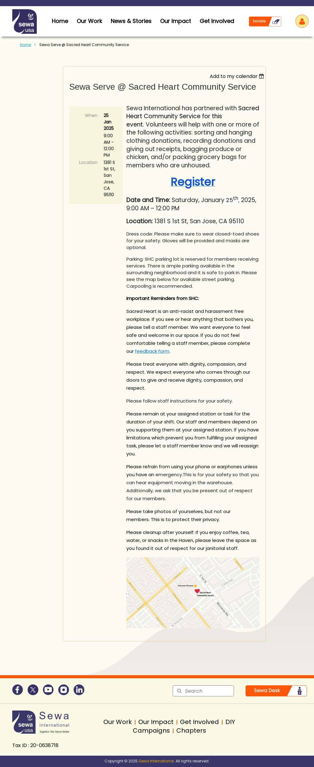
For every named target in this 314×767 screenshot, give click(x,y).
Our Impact (175, 21)
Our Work (89, 21)
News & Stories (131, 21)
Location (88, 162)
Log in (302, 21)
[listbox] (238, 76)
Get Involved (217, 21)
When (91, 115)
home (60, 21)
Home (25, 44)
